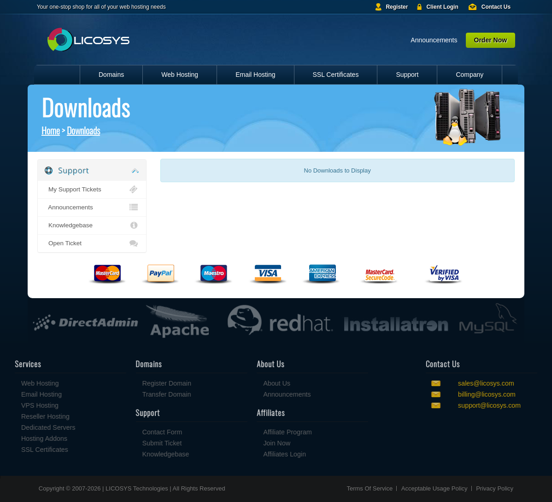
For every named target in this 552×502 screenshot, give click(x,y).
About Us (242, 383)
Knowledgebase (92, 225)
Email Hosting (255, 74)
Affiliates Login (250, 454)
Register (397, 7)
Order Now (490, 40)
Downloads (83, 130)
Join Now (242, 443)
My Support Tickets (92, 189)
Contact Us (496, 7)
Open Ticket (92, 243)
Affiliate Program (253, 432)
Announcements (434, 40)
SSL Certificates (336, 74)
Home (50, 130)
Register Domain (132, 383)
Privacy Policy (494, 488)
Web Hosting (179, 74)
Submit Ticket (128, 443)
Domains (111, 74)
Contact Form (128, 432)
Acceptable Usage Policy (434, 488)
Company (469, 74)
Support (407, 74)
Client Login (442, 7)
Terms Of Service (369, 488)
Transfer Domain (132, 394)
